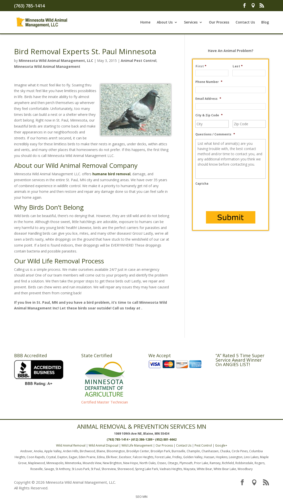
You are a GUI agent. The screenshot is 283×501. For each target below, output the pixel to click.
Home (145, 23)
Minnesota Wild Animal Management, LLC (56, 60)
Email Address (208, 98)
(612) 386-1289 (141, 439)
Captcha (201, 183)
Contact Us (245, 23)
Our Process (219, 23)
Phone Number (208, 82)
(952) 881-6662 (166, 439)
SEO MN (141, 496)
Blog (265, 23)
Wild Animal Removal (70, 445)
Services (191, 23)
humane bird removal (111, 174)
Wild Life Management (136, 445)
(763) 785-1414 (29, 6)
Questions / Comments (215, 134)
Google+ (221, 445)
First (203, 66)
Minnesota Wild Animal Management (47, 66)
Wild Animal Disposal (103, 445)
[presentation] (232, 198)
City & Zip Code (209, 115)
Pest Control (203, 445)
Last (240, 66)
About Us (165, 23)
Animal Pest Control (138, 60)
